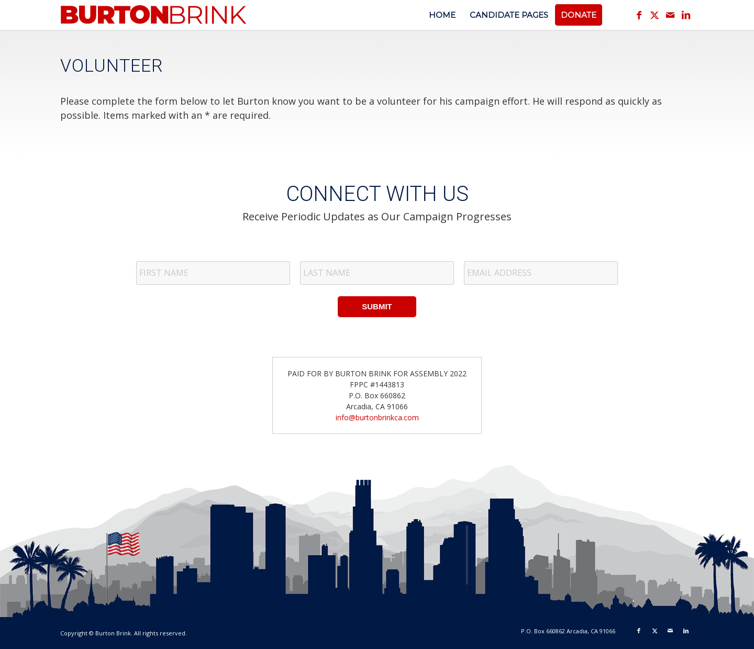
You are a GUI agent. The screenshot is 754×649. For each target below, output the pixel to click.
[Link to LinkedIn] (686, 15)
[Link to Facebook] (639, 15)
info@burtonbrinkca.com (377, 417)
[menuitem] (442, 15)
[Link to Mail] (670, 15)
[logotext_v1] (154, 20)
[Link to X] (654, 15)
